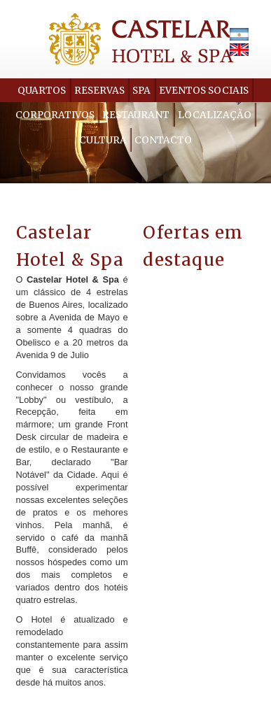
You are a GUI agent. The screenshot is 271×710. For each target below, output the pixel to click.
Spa (141, 91)
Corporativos (55, 115)
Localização (214, 115)
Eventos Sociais (204, 91)
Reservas (99, 91)
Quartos (42, 91)
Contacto (163, 140)
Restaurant (135, 115)
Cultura (103, 140)
